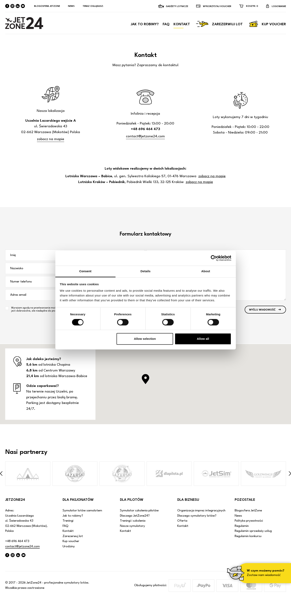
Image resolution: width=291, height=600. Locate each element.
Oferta (182, 521)
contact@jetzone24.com (145, 136)
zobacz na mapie (50, 139)
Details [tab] (146, 271)
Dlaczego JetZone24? (135, 516)
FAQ (166, 25)
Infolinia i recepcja (145, 114)
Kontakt (181, 25)
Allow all (203, 339)
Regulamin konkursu (248, 536)
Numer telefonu (21, 281)
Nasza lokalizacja (51, 111)
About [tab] (205, 271)
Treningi (68, 521)
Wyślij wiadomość (262, 311)
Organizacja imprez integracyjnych (201, 510)
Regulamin (242, 526)
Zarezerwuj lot (219, 25)
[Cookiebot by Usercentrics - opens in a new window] (213, 258)
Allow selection (145, 339)
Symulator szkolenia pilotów (139, 510)
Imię (13, 255)
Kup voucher (267, 25)
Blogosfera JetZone (47, 6)
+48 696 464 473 (17, 541)
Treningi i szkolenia (132, 521)
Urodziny (69, 546)
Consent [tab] (85, 271)
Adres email (18, 295)
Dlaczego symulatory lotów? (196, 516)
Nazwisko (16, 268)
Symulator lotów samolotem (82, 510)
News (71, 6)
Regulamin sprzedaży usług (253, 531)
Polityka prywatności (249, 521)
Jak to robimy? (145, 25)
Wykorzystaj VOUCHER (217, 6)
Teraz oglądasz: (93, 6)
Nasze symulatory (132, 526)
